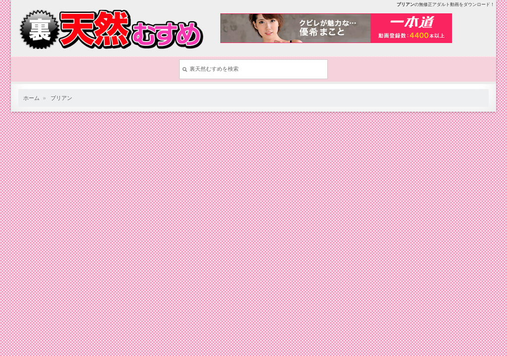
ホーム (31, 98)
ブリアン (61, 98)
